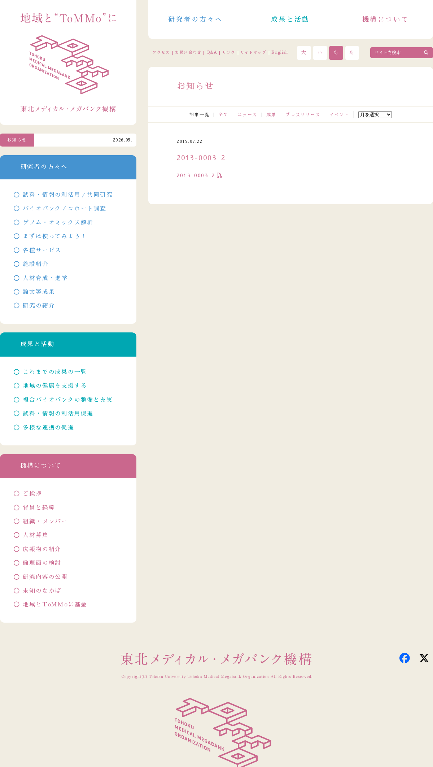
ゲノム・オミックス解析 (58, 223)
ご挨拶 (32, 494)
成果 (271, 115)
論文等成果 (39, 292)
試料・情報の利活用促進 (58, 414)
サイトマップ (253, 53)
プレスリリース (302, 115)
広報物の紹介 (42, 549)
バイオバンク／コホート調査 (64, 209)
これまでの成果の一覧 (55, 372)
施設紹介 (35, 264)
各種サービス (42, 250)
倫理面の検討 (42, 563)
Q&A (211, 53)
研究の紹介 (39, 306)
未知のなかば (42, 591)
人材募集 (35, 535)
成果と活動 (290, 19)
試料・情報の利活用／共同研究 (68, 195)
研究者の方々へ (195, 19)
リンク (228, 53)
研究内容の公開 (45, 577)
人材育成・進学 (45, 278)
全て (223, 115)
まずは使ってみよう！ (55, 236)
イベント (339, 115)
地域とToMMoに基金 (55, 604)
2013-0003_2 (196, 175)
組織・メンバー (45, 521)
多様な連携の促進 (48, 428)
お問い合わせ (188, 53)
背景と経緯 (39, 508)
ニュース (247, 115)
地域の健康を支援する (55, 386)
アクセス (161, 53)
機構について (385, 19)
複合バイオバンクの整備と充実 (68, 400)
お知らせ (17, 140)
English (279, 53)
